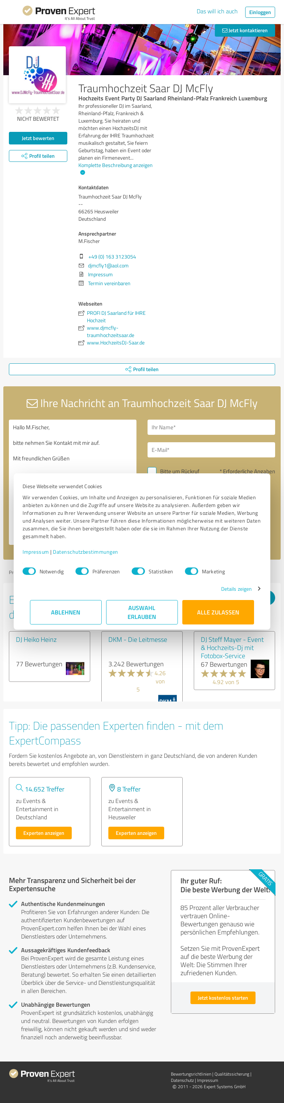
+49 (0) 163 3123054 (112, 256)
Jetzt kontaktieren (245, 30)
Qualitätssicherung (231, 1074)
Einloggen (260, 12)
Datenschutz (182, 1080)
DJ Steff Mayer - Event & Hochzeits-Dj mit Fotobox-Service (232, 647)
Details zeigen (229, 588)
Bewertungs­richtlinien (191, 1074)
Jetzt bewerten (38, 137)
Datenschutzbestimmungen (93, 551)
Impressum (43, 551)
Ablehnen (66, 612)
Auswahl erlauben (142, 612)
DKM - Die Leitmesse (137, 639)
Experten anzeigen (43, 832)
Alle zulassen (218, 612)
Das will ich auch (217, 11)
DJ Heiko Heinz (36, 639)
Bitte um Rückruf (179, 471)
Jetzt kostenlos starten (223, 997)
